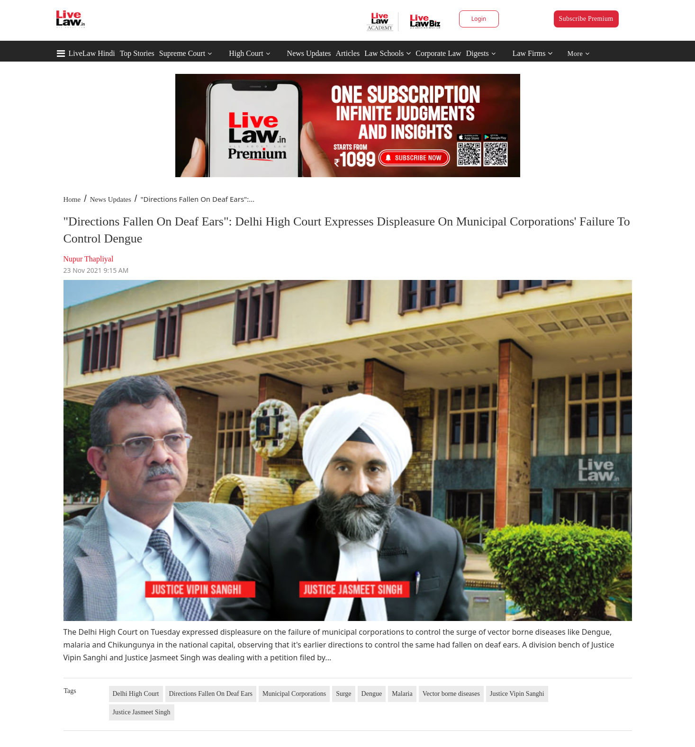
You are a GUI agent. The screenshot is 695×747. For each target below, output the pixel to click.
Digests (477, 53)
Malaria (402, 693)
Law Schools (387, 53)
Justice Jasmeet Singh (142, 712)
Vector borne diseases (451, 693)
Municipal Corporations (294, 693)
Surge (343, 693)
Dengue (371, 693)
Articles (347, 53)
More (579, 53)
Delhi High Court (136, 693)
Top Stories (137, 53)
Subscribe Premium (586, 18)
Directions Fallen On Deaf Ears (211, 693)
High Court (246, 53)
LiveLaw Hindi (92, 53)
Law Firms (533, 53)
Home (72, 199)
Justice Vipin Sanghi (517, 693)
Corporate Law (438, 53)
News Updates (309, 53)
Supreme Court (182, 53)
